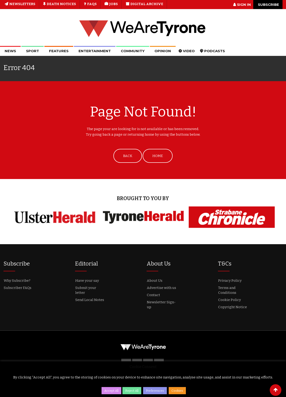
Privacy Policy (230, 281)
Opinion (163, 51)
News (10, 51)
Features (59, 51)
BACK (127, 156)
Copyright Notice (232, 307)
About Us (154, 281)
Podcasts (214, 51)
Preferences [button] (155, 390)
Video (189, 51)
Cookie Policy (229, 300)
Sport (32, 51)
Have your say (87, 281)
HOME (157, 156)
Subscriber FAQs (17, 288)
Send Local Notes (89, 300)
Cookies (177, 390)
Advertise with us (161, 288)
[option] (55, 217)
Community (133, 51)
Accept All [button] (111, 390)
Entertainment (95, 51)
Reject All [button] (131, 390)
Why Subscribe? (17, 281)
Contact (153, 295)
